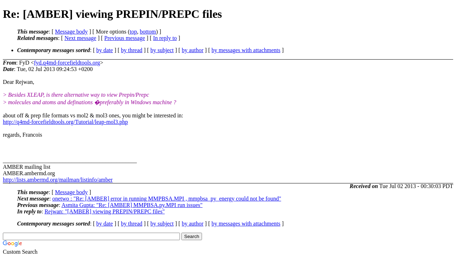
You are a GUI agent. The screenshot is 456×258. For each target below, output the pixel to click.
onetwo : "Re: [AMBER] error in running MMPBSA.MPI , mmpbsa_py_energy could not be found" (166, 199)
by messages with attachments (246, 50)
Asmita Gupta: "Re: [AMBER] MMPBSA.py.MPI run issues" (131, 205)
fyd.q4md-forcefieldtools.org (67, 63)
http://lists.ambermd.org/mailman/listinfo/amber (58, 180)
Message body (71, 32)
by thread (131, 50)
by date (104, 50)
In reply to (165, 38)
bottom (148, 32)
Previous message (124, 38)
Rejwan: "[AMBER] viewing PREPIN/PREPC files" (105, 211)
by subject (161, 50)
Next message (80, 38)
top (133, 32)
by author (192, 50)
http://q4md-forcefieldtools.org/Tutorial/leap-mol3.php (65, 122)
